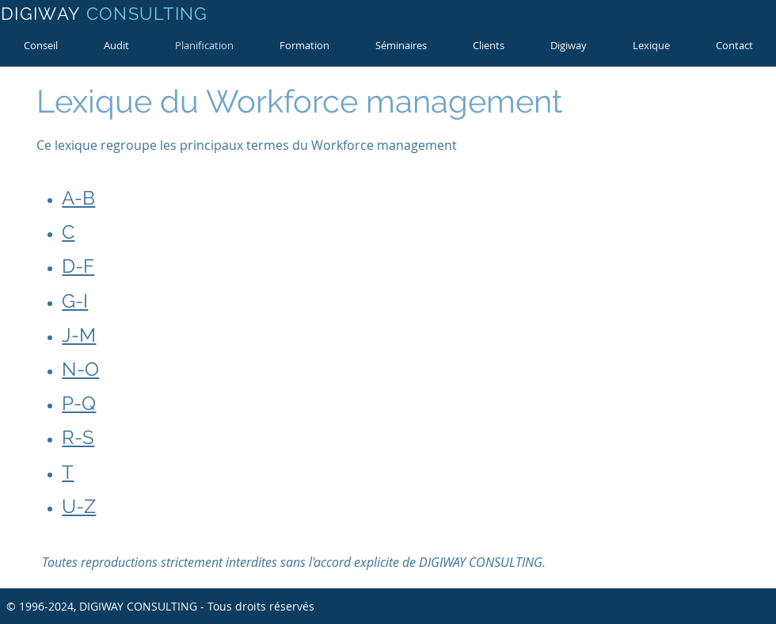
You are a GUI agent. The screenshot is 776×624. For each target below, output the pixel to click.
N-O (80, 369)
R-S (78, 437)
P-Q (79, 403)
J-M (79, 334)
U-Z (79, 506)
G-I (75, 300)
